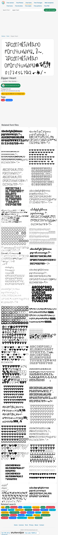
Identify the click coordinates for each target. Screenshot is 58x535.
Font (8, 36)
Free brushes (19, 6)
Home (3, 36)
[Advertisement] (29, 23)
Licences (21, 525)
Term (26, 525)
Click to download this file (10, 85)
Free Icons (10, 6)
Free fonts (29, 3)
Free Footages (38, 3)
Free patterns (38, 6)
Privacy (31, 525)
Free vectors (10, 3)
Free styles (28, 6)
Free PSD (46, 6)
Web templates (49, 3)
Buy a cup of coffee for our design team (13, 94)
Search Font (6, 10)
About (36, 525)
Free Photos (19, 3)
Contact (41, 525)
